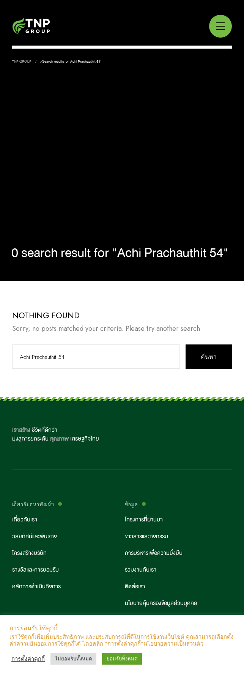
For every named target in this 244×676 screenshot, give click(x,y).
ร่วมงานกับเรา (140, 570)
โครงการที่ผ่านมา (144, 519)
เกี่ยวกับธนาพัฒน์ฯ (33, 504)
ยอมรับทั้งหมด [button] (122, 658)
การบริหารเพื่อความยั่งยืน (154, 553)
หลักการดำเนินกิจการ (36, 586)
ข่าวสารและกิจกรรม (146, 536)
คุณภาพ (59, 439)
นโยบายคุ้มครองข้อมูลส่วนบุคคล (161, 603)
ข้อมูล (131, 504)
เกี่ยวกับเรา (24, 519)
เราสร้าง (21, 430)
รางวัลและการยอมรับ (35, 570)
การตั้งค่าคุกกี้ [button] (28, 658)
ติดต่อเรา (135, 586)
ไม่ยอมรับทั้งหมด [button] (73, 658)
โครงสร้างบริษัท (29, 553)
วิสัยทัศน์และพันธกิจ (34, 536)
